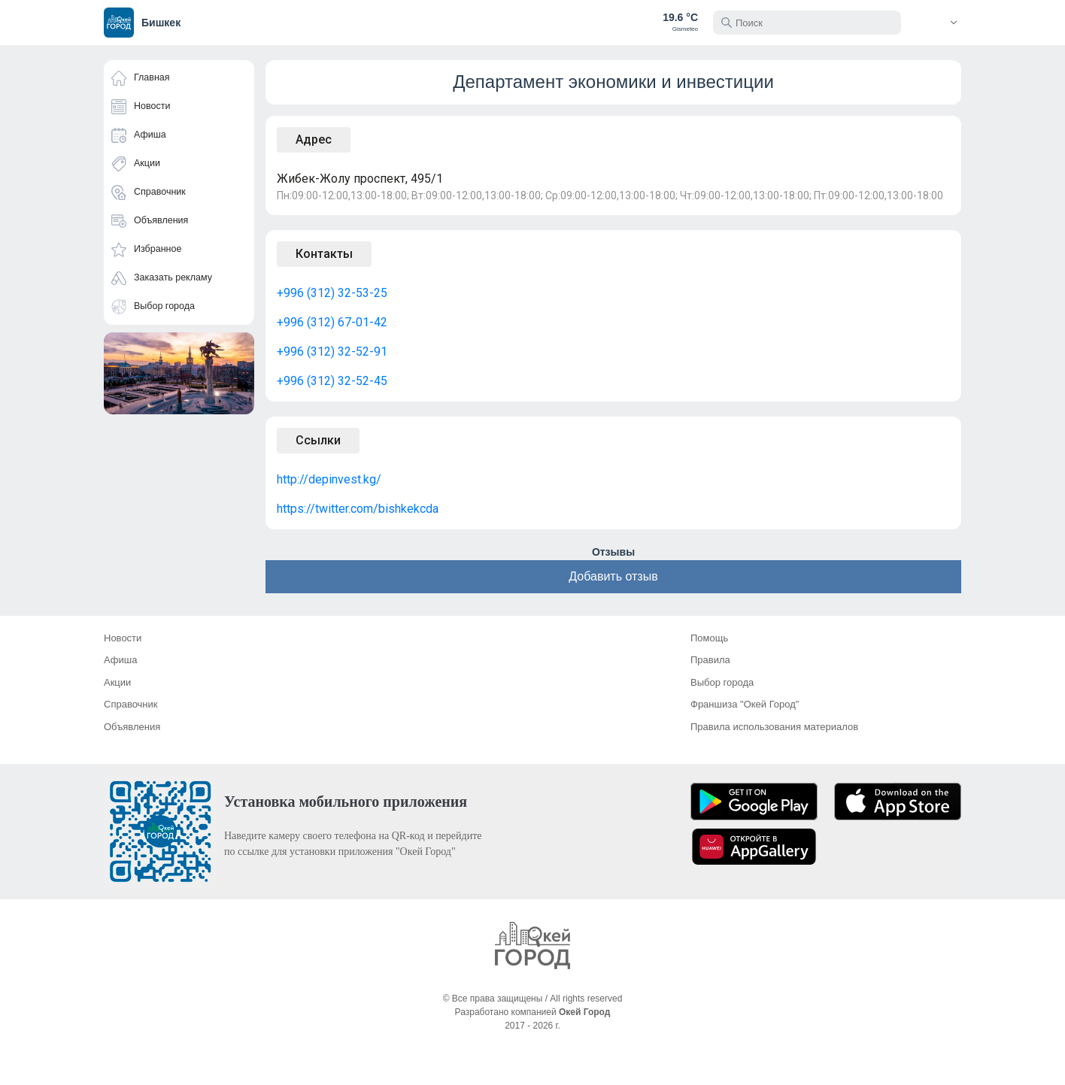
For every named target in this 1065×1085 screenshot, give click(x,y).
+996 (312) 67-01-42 (332, 322)
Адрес (314, 139)
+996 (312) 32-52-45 (332, 381)
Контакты (324, 254)
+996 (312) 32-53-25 (332, 293)
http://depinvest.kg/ (329, 479)
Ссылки (318, 440)
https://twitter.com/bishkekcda (357, 509)
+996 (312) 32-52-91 (332, 351)
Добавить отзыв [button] (613, 576)
